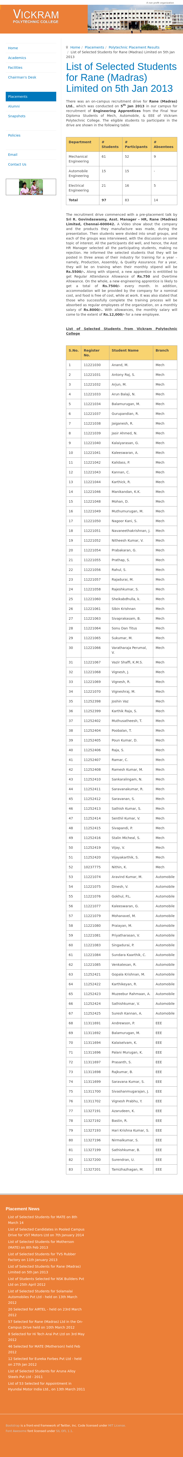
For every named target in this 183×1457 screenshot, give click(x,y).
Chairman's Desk (22, 77)
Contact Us (17, 164)
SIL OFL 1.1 (64, 1431)
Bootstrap (13, 1425)
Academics (17, 58)
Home (75, 47)
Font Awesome (16, 1431)
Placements (94, 47)
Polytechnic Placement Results (134, 47)
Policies (14, 135)
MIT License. (117, 1425)
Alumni (14, 106)
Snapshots (16, 116)
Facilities (15, 67)
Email (12, 155)
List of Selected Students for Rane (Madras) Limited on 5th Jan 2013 (121, 77)
